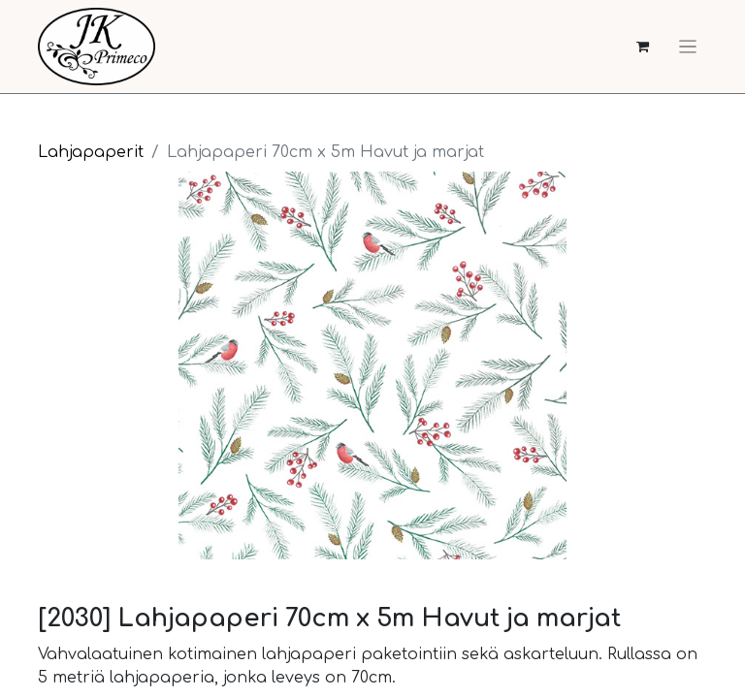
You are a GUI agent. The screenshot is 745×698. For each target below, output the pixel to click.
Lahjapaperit (91, 152)
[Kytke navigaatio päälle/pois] (687, 46)
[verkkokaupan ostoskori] (643, 47)
